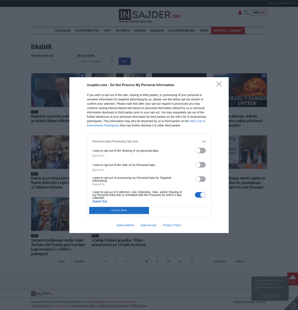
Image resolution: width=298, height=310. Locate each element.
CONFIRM (119, 210)
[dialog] (149, 155)
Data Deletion (125, 225)
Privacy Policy (172, 225)
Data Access (149, 225)
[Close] (221, 85)
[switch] (200, 150)
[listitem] (149, 141)
